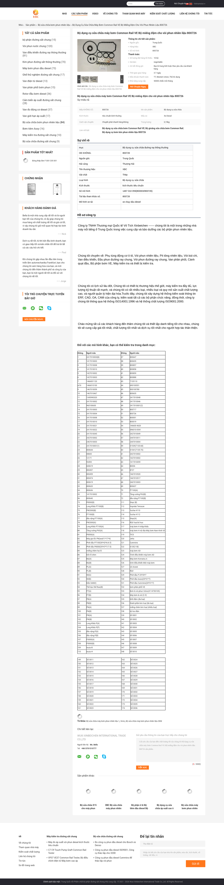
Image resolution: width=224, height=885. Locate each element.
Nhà (64, 13)
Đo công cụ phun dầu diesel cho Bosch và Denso (115, 844)
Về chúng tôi (110, 13)
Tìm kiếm (159, 4)
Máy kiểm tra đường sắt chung (39, 135)
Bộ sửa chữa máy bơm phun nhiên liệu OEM (144, 721)
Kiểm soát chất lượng (162, 13)
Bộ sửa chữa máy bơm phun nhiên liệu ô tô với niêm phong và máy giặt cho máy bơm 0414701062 (190, 807)
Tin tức (208, 13)
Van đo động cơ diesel (35, 109)
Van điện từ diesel (32, 81)
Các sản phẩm (79, 13)
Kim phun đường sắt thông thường (42, 62)
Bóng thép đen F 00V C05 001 (44, 161)
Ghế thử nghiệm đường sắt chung (41, 74)
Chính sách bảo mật (51, 882)
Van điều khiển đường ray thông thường (44, 52)
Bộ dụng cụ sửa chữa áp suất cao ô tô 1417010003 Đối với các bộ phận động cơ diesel (164, 807)
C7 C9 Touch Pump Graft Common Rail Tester (67, 851)
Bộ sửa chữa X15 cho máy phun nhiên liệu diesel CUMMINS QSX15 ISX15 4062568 (88, 807)
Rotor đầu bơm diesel (34, 93)
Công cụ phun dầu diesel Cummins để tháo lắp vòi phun (113, 859)
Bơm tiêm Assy (31, 128)
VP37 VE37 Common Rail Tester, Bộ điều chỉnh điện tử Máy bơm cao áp (68, 859)
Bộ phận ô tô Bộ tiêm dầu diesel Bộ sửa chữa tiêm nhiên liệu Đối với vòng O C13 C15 (139, 807)
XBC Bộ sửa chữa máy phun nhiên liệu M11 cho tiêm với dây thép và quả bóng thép (113, 807)
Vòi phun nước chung (34, 46)
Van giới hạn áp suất (34, 116)
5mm (123, 721)
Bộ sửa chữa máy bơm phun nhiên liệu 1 (102, 721)
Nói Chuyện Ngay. (181, 3)
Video (95, 13)
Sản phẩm (30, 25)
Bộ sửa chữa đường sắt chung (39, 141)
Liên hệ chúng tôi (189, 13)
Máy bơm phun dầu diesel (37, 68)
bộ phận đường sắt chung (37, 39)
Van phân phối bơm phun (36, 87)
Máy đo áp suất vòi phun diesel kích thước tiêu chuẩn (68, 844)
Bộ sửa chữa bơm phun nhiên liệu (54, 25)
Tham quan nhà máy (133, 13)
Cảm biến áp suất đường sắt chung (42, 100)
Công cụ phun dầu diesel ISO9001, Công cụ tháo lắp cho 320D (114, 851)
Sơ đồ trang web (27, 865)
